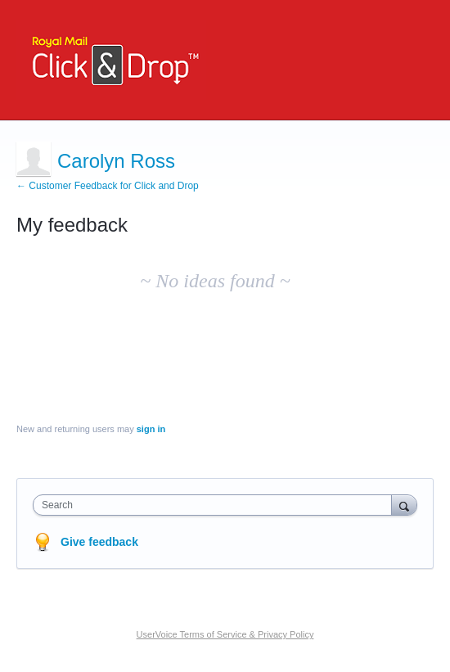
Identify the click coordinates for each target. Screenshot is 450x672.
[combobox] (216, 505)
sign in (151, 429)
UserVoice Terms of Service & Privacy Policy (225, 634)
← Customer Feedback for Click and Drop (107, 186)
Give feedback (99, 541)
